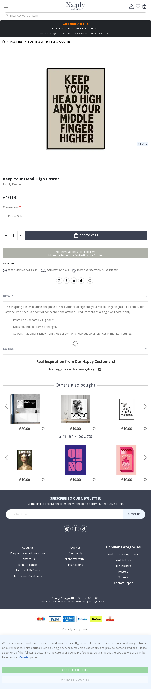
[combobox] (75, 15)
